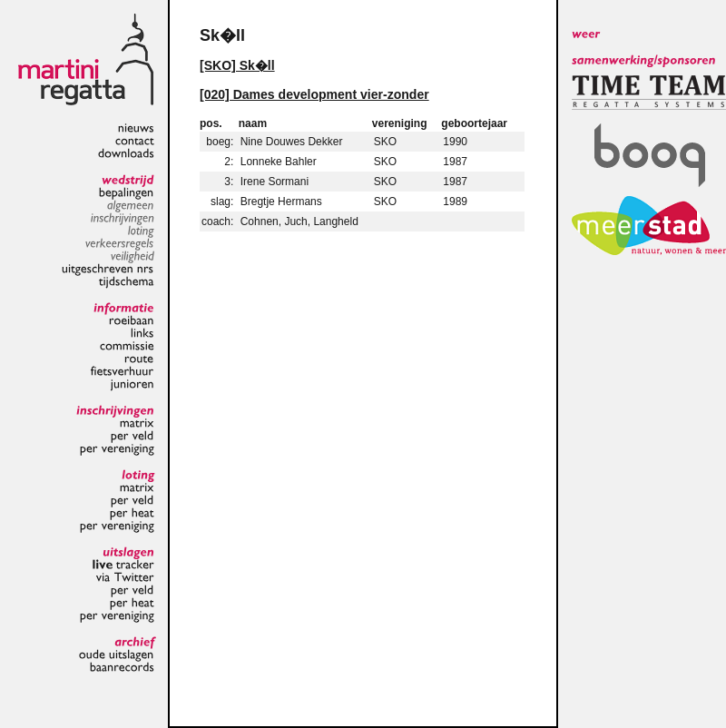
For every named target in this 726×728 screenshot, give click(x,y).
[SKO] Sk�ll (237, 65)
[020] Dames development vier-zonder (314, 94)
